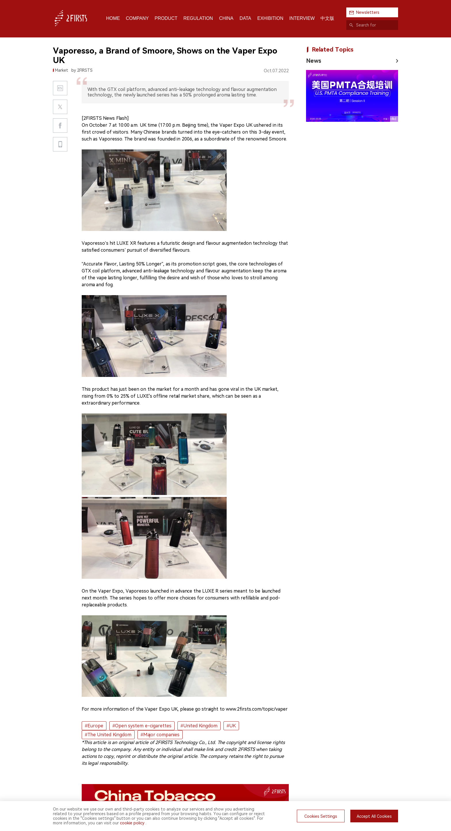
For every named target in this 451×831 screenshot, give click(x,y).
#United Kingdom (199, 725)
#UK (231, 725)
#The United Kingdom (108, 734)
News (313, 60)
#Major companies (160, 734)
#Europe (94, 725)
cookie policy (132, 823)
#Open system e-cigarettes (141, 725)
